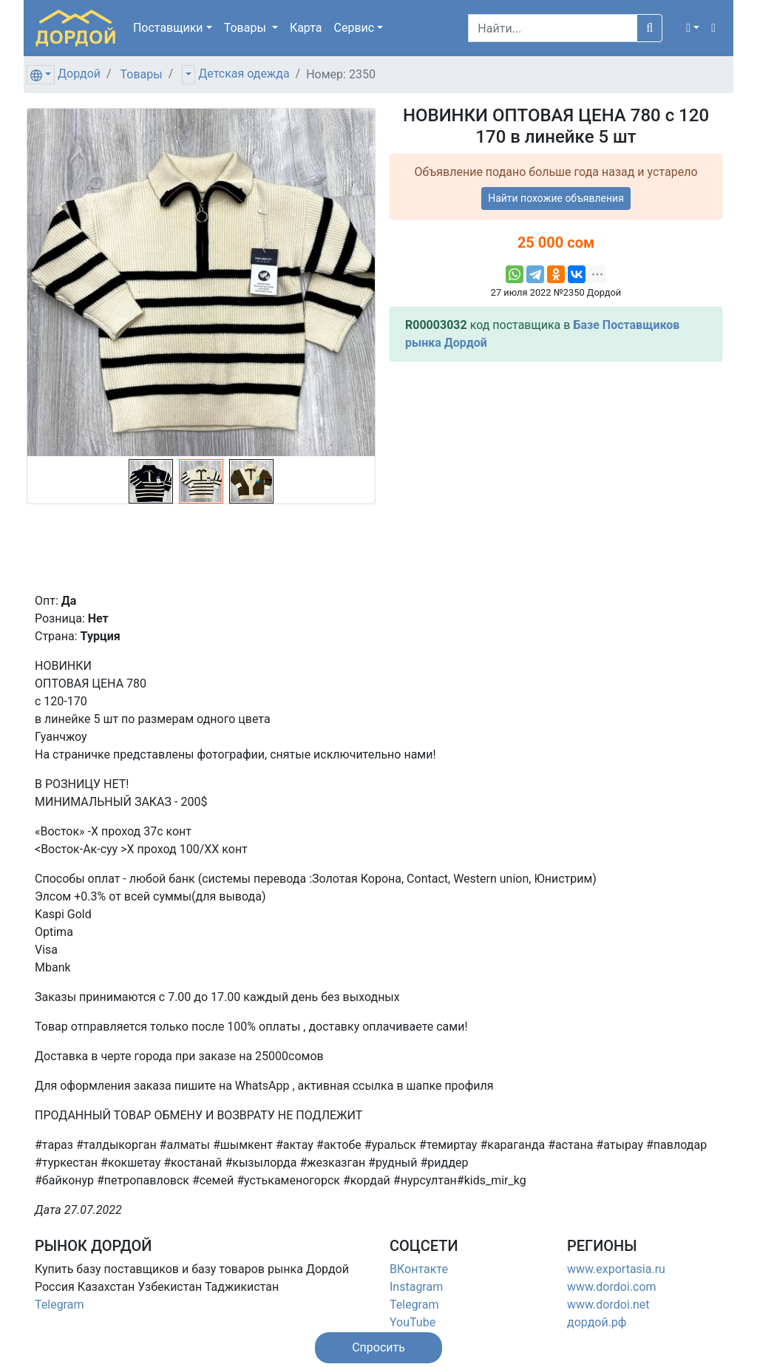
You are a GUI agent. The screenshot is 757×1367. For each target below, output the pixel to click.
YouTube (412, 1322)
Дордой (79, 74)
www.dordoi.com (611, 1287)
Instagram (416, 1287)
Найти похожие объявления (556, 198)
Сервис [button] (354, 28)
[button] (692, 28)
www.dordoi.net (608, 1305)
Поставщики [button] (168, 28)
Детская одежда (243, 74)
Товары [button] (246, 28)
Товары (141, 74)
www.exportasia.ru (616, 1269)
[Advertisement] (556, 476)
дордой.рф (596, 1322)
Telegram (59, 1305)
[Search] (552, 28)
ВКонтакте (419, 1269)
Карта (306, 28)
